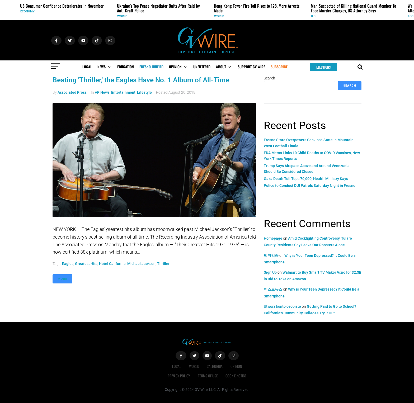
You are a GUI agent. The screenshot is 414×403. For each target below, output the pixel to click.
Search (269, 78)
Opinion (236, 366)
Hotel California (112, 264)
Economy (27, 11)
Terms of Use (208, 375)
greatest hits (86, 264)
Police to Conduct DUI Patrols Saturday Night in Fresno (309, 185)
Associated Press (72, 92)
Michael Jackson (141, 264)
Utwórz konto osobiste (282, 306)
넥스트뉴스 (273, 289)
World (122, 16)
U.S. (313, 16)
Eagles (67, 264)
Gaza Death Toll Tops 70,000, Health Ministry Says (306, 179)
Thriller (163, 264)
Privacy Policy (179, 375)
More (62, 279)
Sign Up (270, 272)
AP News (102, 92)
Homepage (273, 238)
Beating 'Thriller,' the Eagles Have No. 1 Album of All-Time (141, 80)
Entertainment (123, 92)
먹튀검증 (271, 255)
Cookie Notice (236, 375)
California (215, 366)
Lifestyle (144, 92)
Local (176, 366)
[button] (104, 66)
